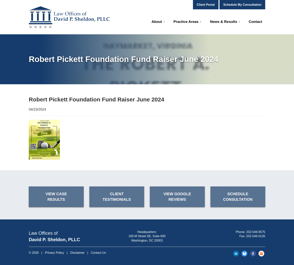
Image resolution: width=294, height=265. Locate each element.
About (158, 22)
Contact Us (98, 252)
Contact (255, 22)
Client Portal (206, 4)
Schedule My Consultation (242, 4)
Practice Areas (188, 22)
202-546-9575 (255, 232)
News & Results (225, 22)
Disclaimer (77, 252)
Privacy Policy (54, 252)
